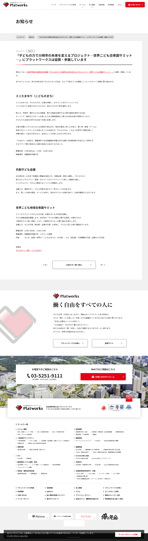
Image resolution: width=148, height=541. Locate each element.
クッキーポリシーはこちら (17, 536)
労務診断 (28, 458)
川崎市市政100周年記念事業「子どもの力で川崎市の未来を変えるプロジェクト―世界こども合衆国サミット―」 (70, 72)
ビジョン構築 (22, 429)
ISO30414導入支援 (82, 456)
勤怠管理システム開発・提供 (27, 462)
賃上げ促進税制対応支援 (111, 465)
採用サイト (109, 343)
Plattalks (97, 441)
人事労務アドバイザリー (26, 438)
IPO (19, 456)
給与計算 (97, 465)
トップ (53, 5)
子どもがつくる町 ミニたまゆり (29, 250)
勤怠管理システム (23, 465)
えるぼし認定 (80, 473)
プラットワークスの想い (113, 488)
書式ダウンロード (53, 499)
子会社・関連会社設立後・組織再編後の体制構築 (107, 452)
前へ (45, 265)
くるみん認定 (91, 473)
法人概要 (92, 5)
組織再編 (79, 447)
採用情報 (111, 5)
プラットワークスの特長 (67, 5)
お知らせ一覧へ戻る (74, 264)
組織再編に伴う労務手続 (92, 449)
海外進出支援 (21, 449)
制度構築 (79, 429)
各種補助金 (34, 473)
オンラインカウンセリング (83, 441)
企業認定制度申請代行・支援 (85, 471)
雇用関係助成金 (22, 473)
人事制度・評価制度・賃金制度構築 (101, 432)
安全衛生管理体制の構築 (111, 441)
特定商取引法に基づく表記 (114, 499)
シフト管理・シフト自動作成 (40, 465)
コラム (119, 5)
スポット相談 (33, 441)
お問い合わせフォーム (108, 376)
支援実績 (101, 5)
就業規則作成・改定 (81, 432)
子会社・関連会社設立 (82, 452)
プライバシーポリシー (83, 495)
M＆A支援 (78, 449)
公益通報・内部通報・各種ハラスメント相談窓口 (55, 441)
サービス (82, 5)
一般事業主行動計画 (81, 476)
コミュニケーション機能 (25, 467)
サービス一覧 (23, 424)
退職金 (94, 434)
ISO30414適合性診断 (82, 458)
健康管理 (79, 438)
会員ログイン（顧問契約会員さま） (88, 499)
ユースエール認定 (104, 473)
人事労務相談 (21, 441)
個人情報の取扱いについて (56, 495)
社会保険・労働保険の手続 (83, 465)
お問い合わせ (22, 495)
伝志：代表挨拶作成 (58, 432)
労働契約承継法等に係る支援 (111, 449)
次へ (102, 265)
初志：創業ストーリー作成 (25, 432)
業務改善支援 (120, 432)
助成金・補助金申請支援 (26, 471)
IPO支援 (20, 458)
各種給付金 (44, 473)
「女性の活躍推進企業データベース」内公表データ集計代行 (93, 479)
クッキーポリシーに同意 (128, 534)
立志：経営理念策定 (43, 432)
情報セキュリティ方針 (112, 495)
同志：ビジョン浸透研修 (25, 434)
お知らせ (30, 51)
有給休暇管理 (56, 465)
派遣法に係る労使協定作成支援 (37, 443)
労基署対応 (21, 443)
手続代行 (79, 462)
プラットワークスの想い (70, 343)
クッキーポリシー (24, 499)
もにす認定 (116, 473)
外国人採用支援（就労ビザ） (37, 449)
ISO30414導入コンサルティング (101, 458)
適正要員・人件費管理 (82, 434)
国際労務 (21, 447)
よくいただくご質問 (111, 491)
